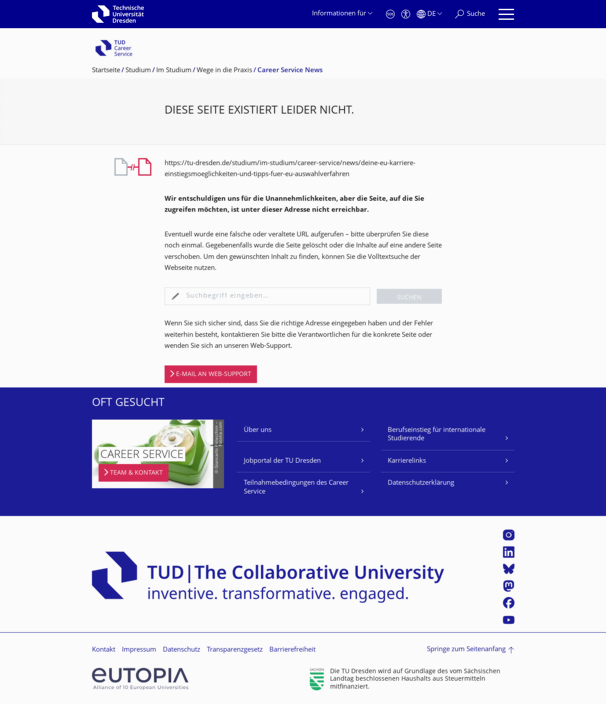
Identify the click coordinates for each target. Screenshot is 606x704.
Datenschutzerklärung (421, 483)
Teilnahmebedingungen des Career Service (296, 487)
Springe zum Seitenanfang (466, 649)
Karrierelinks (407, 461)
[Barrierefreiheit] (406, 14)
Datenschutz (181, 650)
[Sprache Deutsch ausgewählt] (429, 14)
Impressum (139, 650)
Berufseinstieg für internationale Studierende (436, 434)
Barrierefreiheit (292, 650)
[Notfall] (390, 14)
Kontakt (103, 650)
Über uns (258, 430)
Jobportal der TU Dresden (282, 461)
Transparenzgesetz (235, 650)
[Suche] (470, 14)
